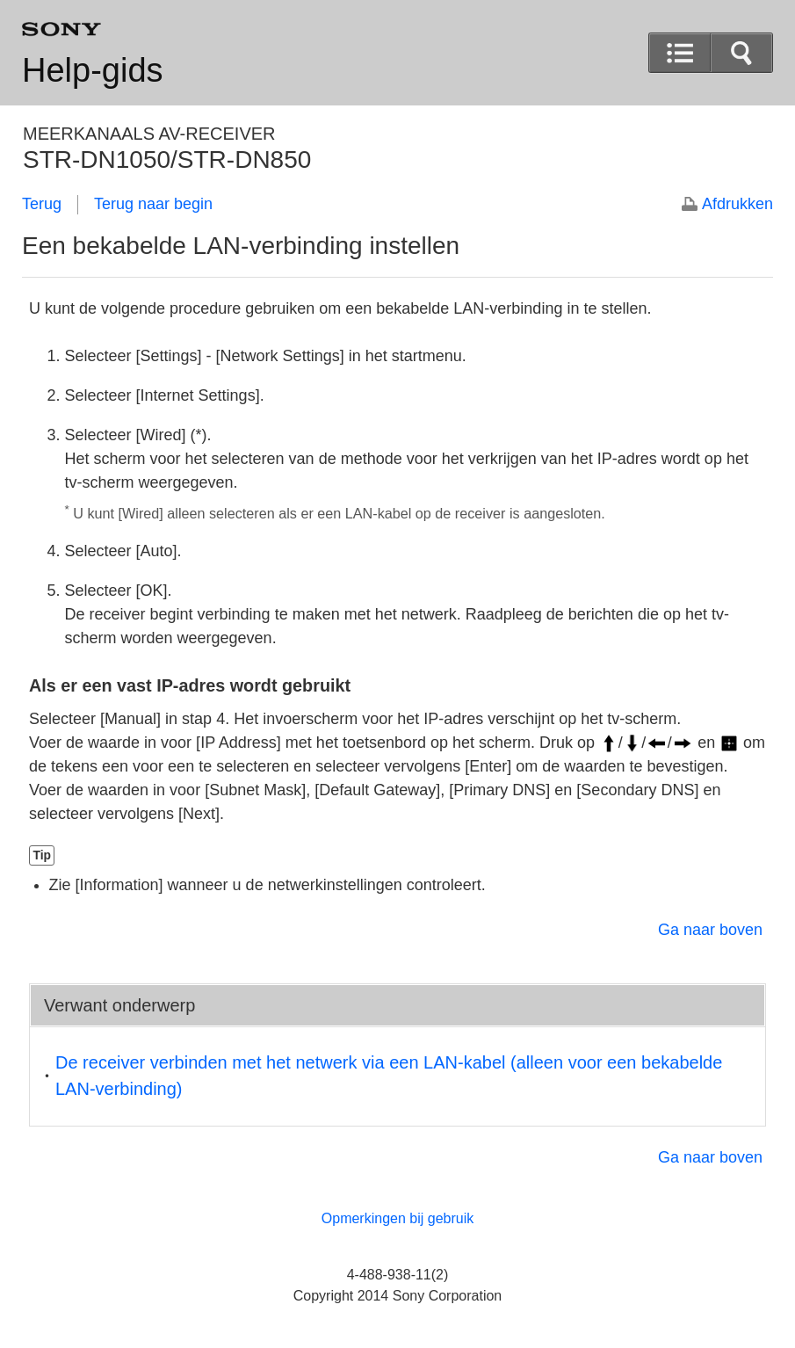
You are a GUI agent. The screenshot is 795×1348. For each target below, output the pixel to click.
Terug (41, 204)
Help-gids (92, 70)
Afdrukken (737, 204)
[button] (741, 52)
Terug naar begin (153, 204)
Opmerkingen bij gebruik (397, 1218)
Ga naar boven (710, 930)
